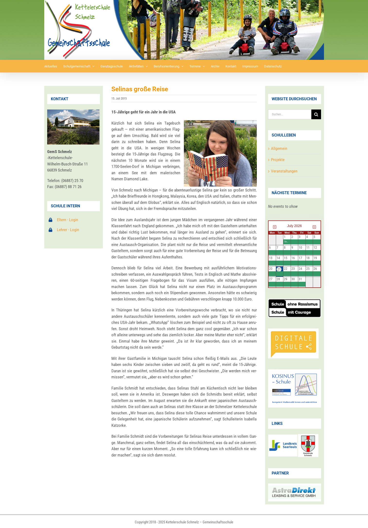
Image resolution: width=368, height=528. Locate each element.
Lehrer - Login (68, 229)
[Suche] (316, 114)
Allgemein (279, 148)
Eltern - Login (67, 219)
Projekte (278, 159)
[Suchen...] (289, 114)
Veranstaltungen (284, 171)
